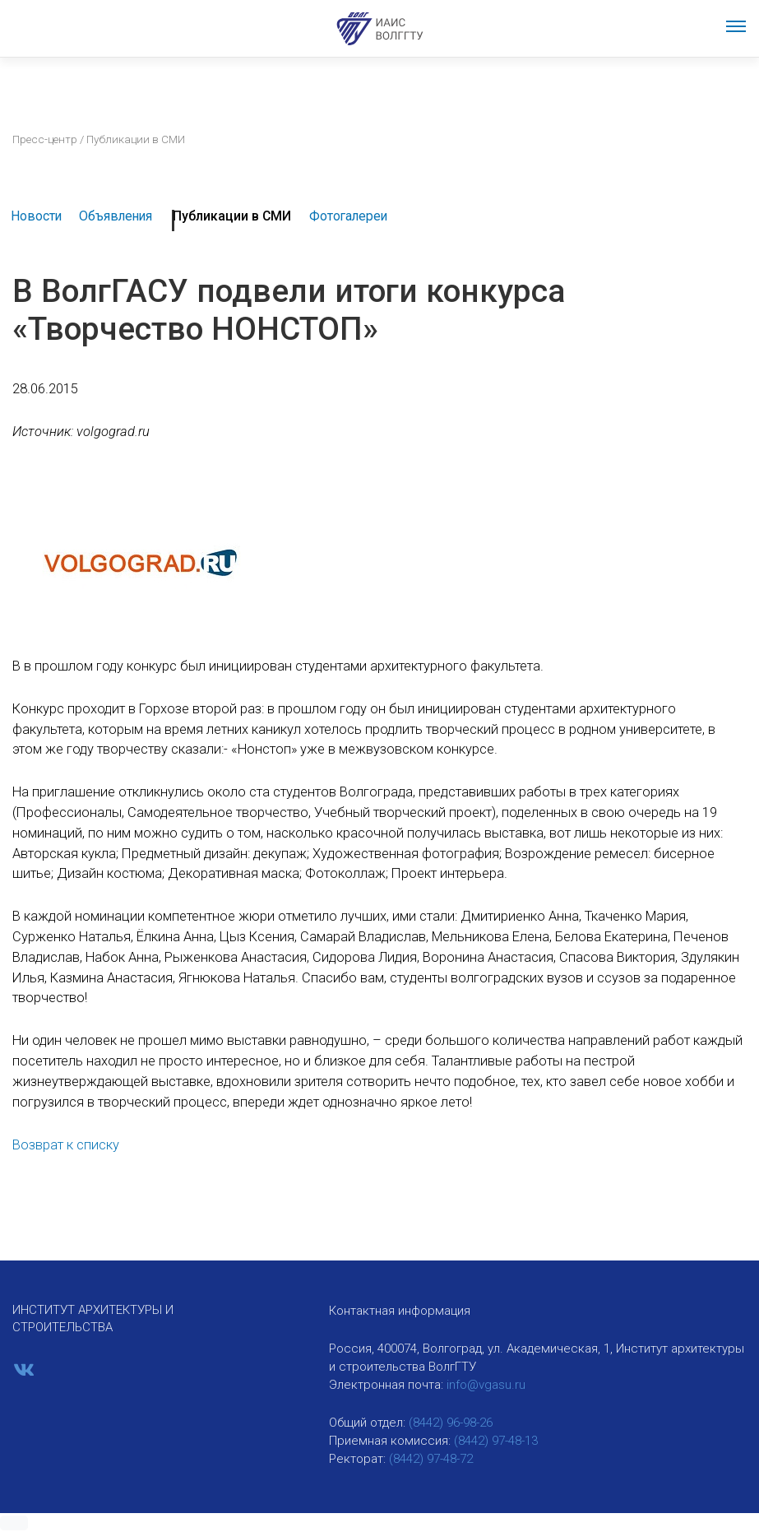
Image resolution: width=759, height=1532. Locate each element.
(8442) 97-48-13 (496, 1440)
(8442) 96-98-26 (451, 1422)
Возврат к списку (65, 1145)
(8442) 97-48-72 (431, 1458)
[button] (14, 1523)
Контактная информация (399, 1310)
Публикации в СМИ (232, 216)
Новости (36, 216)
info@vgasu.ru (486, 1384)
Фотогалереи (348, 216)
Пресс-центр (44, 139)
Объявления (115, 216)
